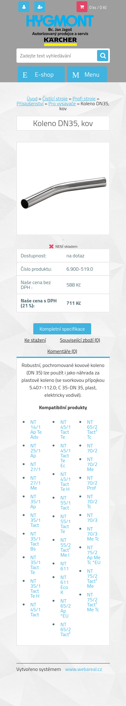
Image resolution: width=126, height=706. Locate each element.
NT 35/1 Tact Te (35, 565)
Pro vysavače (62, 103)
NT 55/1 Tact (65, 502)
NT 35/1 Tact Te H (35, 588)
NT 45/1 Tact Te (65, 429)
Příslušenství (30, 103)
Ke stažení (35, 340)
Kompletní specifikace (62, 329)
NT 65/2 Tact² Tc (92, 429)
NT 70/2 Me (92, 464)
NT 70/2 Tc (92, 501)
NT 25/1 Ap (35, 450)
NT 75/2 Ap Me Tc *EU (93, 555)
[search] (102, 56)
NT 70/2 (92, 448)
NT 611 (64, 566)
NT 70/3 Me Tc (93, 533)
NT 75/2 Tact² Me (92, 578)
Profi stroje (84, 98)
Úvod (32, 98)
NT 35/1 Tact (35, 520)
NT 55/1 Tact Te (65, 524)
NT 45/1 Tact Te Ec (65, 455)
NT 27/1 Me (35, 482)
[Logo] (59, 30)
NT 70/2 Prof (92, 482)
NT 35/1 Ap (35, 501)
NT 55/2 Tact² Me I (65, 547)
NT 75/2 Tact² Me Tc (93, 602)
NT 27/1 (35, 466)
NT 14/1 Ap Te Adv (36, 429)
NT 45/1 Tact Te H (65, 481)
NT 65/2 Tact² (65, 629)
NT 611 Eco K (64, 584)
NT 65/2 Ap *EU (65, 608)
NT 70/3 (92, 517)
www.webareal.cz (83, 669)
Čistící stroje (55, 98)
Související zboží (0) (80, 340)
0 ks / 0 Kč (98, 7)
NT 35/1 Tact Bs (35, 541)
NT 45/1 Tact (35, 609)
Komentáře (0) (62, 351)
